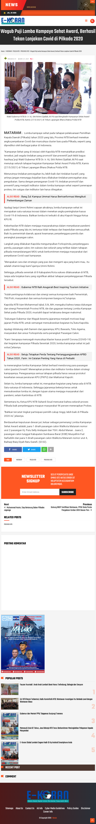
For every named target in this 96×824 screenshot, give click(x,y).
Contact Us (29, 808)
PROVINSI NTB (48, 459)
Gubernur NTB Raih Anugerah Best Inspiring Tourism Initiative (54, 287)
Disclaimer (85, 808)
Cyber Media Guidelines (55, 808)
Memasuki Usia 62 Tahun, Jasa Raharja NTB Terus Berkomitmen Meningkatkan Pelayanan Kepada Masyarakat (56, 729)
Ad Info (40, 808)
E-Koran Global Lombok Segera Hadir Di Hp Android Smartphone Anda (46, 742)
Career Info (48, 811)
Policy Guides (73, 808)
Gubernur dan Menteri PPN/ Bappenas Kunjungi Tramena (41, 714)
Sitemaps (9, 808)
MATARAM (19, 459)
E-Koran (54, 818)
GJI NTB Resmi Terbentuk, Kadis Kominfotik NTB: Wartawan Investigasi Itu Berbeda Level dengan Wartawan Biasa (56, 700)
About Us (19, 808)
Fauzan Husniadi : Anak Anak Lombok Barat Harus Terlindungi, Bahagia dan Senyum (51, 685)
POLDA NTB (33, 459)
